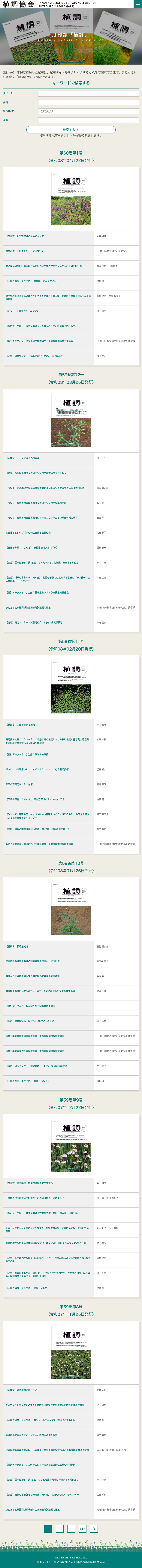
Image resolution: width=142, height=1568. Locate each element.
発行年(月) (9, 111)
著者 (5, 102)
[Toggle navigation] (138, 4)
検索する (71, 129)
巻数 (5, 120)
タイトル (8, 93)
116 (82, 1528)
